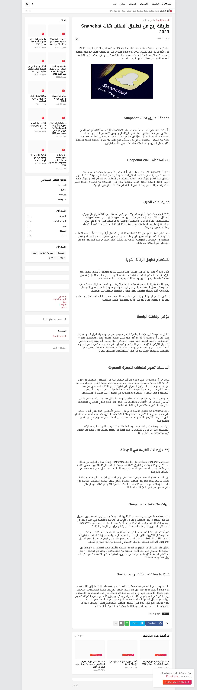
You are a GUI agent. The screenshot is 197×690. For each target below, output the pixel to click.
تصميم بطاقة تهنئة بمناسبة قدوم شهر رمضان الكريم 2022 (134, 11)
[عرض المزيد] (115, 623)
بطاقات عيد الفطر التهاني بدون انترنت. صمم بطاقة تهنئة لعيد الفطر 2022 (58, 70)
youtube (62, 195)
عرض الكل (79, 636)
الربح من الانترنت (147, 20)
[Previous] (30, 11)
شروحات (132, 4)
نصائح (122, 4)
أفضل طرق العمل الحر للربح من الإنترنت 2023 (123, 663)
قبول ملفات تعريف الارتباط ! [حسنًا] (177, 682)
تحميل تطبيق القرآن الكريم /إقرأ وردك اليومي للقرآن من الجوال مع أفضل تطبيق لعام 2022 (58, 128)
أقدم (76, 685)
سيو (114, 4)
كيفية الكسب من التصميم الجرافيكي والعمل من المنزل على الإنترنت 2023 (90, 664)
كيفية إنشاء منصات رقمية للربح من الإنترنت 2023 (38, 158)
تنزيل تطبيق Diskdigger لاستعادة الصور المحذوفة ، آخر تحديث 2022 (57, 160)
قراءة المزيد (173, 676)
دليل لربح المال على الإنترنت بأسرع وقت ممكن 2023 (37, 42)
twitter (63, 190)
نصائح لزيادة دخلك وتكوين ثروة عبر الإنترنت (58, 99)
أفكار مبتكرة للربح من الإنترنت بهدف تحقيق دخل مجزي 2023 (155, 663)
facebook (62, 185)
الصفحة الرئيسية (162, 20)
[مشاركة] (77, 39)
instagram (62, 199)
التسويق (144, 4)
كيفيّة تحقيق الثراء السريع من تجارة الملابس (38, 99)
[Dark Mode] (33, 4)
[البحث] (27, 4)
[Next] (26, 11)
